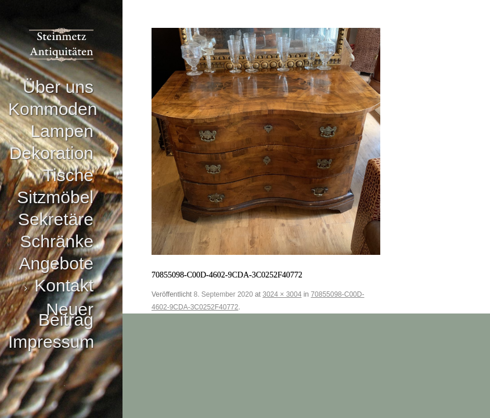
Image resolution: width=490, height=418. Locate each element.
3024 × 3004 (281, 294)
